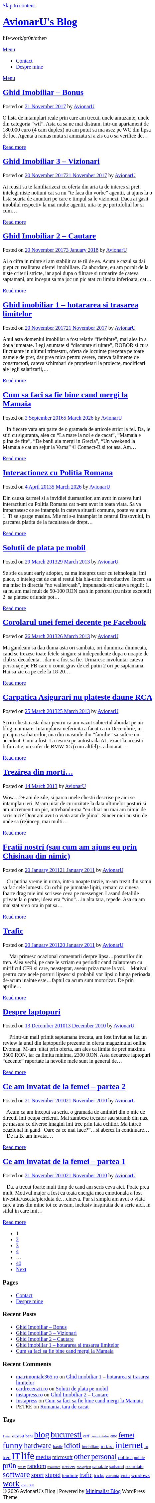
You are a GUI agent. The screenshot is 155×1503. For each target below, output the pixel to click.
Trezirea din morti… (38, 772)
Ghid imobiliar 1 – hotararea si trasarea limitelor (67, 1345)
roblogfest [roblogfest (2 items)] (84, 1467)
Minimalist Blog (102, 1491)
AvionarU (84, 106)
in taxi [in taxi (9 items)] (106, 1446)
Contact (24, 61)
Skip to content (19, 5)
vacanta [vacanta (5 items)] (112, 1475)
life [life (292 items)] (27, 1455)
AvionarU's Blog (40, 22)
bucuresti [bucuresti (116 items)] (66, 1434)
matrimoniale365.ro (37, 1376)
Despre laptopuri (32, 1011)
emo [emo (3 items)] (113, 1436)
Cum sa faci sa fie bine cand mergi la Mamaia (64, 1351)
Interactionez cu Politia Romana (58, 472)
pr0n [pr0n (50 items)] (9, 1465)
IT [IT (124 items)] (16, 1456)
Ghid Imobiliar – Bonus (43, 92)
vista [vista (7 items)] (125, 1475)
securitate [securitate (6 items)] (134, 1466)
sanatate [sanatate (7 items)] (100, 1466)
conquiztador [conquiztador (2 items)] (99, 1436)
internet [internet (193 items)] (129, 1445)
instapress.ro (29, 1394)
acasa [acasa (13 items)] (18, 1435)
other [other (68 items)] (82, 1456)
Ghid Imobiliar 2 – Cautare (49, 235)
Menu (9, 49)
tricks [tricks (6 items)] (99, 1475)
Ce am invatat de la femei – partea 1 (64, 1161)
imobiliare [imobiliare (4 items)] (90, 1446)
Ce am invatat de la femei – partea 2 (64, 1086)
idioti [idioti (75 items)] (72, 1445)
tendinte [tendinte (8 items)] (70, 1475)
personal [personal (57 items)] (104, 1456)
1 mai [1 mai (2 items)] (7, 1436)
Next (21, 1269)
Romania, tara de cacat (64, 1406)
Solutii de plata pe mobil (44, 547)
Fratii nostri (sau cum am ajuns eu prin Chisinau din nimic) (70, 851)
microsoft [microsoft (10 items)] (62, 1457)
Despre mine (29, 67)
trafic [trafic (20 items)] (85, 1474)
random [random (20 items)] (36, 1465)
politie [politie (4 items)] (139, 1457)
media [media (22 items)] (43, 1456)
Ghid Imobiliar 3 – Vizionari (51, 161)
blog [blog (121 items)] (42, 1434)
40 (18, 1263)
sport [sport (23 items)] (37, 1474)
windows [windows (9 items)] (140, 1475)
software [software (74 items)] (16, 1474)
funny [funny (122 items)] (13, 1445)
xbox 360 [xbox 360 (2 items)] (27, 1485)
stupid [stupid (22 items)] (53, 1474)
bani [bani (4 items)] (29, 1436)
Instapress (26, 1400)
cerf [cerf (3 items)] (86, 1436)
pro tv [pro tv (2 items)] (22, 1467)
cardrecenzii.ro (32, 1388)
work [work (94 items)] (11, 1483)
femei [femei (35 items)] (126, 1435)
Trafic (13, 931)
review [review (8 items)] (69, 1466)
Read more (14, 147)
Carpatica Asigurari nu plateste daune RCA (77, 697)
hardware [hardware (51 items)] (38, 1445)
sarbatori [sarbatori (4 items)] (116, 1466)
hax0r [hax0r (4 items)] (58, 1446)
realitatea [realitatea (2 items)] (53, 1467)
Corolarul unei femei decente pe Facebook (74, 622)
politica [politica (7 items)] (125, 1457)
